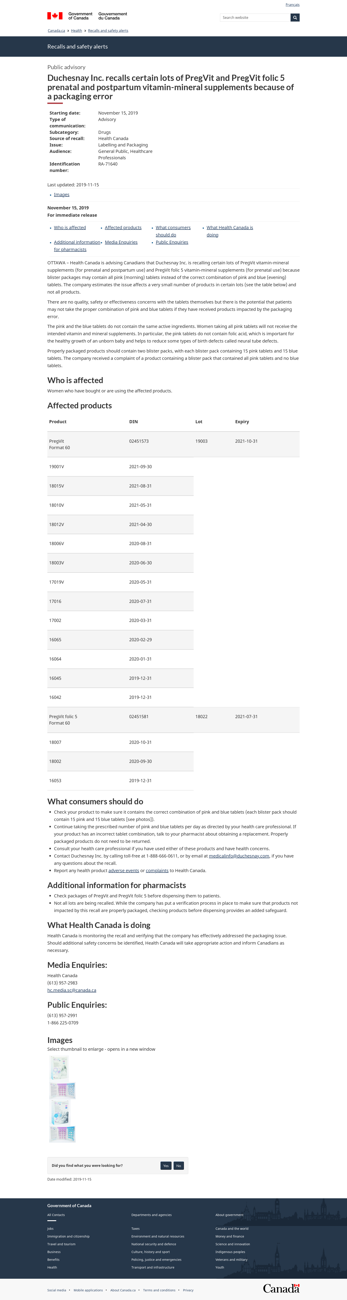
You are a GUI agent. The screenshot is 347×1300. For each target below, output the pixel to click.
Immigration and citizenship (68, 1236)
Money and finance (230, 1236)
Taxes (135, 1228)
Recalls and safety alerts (108, 30)
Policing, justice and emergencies (156, 1259)
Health (76, 30)
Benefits (53, 1259)
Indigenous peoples (230, 1252)
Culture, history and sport (150, 1252)
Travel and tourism (61, 1244)
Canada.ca (56, 30)
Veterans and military (231, 1259)
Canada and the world (232, 1228)
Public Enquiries (172, 242)
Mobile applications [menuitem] (88, 1290)
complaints (157, 870)
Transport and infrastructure (152, 1267)
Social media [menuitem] (56, 1290)
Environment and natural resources (157, 1236)
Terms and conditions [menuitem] (159, 1290)
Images (61, 194)
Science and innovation (233, 1244)
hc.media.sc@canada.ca (71, 990)
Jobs (50, 1228)
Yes (166, 1166)
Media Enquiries (121, 242)
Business (54, 1252)
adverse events (123, 870)
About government (229, 1215)
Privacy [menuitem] (188, 1290)
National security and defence (153, 1244)
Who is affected (70, 227)
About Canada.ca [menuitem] (123, 1290)
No (178, 1166)
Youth (220, 1267)
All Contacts (56, 1215)
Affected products (123, 227)
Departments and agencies (151, 1215)
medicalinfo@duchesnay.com (239, 856)
